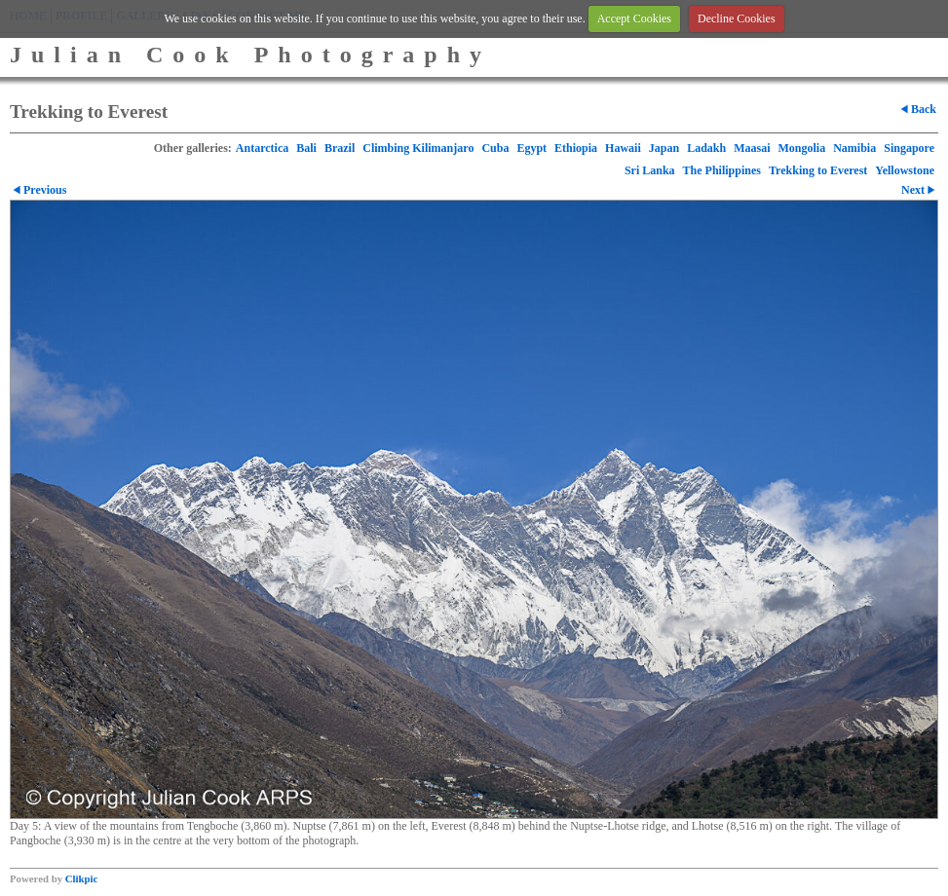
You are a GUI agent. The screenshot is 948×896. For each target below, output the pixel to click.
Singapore (909, 148)
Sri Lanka (650, 170)
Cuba (495, 148)
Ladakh (706, 148)
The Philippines (722, 170)
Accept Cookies (634, 18)
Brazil (339, 148)
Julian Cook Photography (250, 54)
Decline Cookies (737, 18)
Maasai (752, 148)
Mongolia (802, 148)
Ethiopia (575, 148)
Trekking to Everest (818, 170)
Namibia (854, 148)
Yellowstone (904, 170)
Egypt (531, 148)
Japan (664, 148)
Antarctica (262, 148)
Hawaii (623, 148)
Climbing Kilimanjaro (418, 148)
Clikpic (81, 878)
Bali (306, 148)
